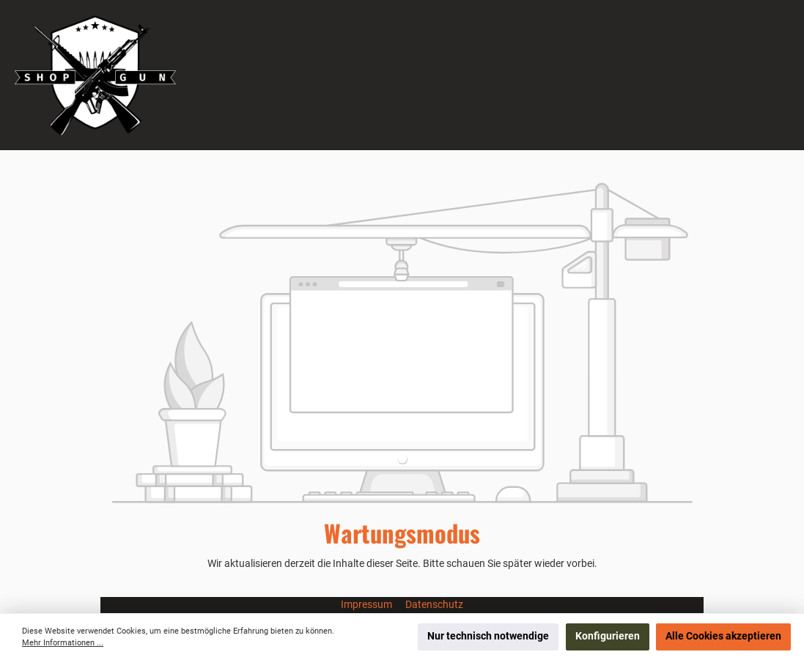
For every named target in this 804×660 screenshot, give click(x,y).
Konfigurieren (607, 636)
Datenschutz (434, 604)
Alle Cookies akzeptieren (723, 636)
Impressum (367, 604)
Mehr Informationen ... (62, 643)
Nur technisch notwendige (488, 636)
